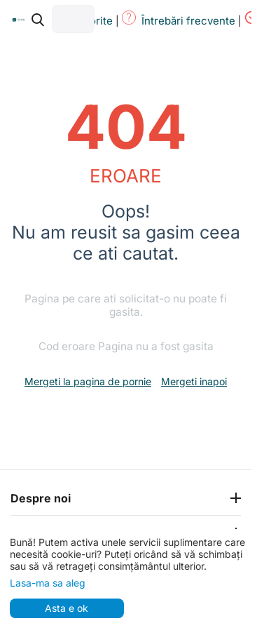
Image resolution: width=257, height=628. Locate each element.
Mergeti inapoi (194, 381)
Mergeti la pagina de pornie (88, 381)
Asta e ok (66, 608)
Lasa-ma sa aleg (47, 583)
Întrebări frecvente (188, 20)
